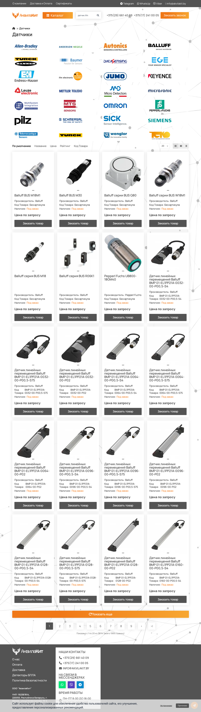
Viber (157, 3)
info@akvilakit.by (175, 3)
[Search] (88, 15)
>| (151, 626)
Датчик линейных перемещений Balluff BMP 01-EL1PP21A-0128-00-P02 (121, 563)
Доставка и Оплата (41, 3)
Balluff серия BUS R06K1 (77, 276)
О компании (19, 3)
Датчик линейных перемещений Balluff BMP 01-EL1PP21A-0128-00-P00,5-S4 (32, 563)
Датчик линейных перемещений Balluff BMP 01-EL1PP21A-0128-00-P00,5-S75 (77, 563)
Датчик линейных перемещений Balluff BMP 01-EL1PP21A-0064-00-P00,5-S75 (166, 375)
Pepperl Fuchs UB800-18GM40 (120, 277)
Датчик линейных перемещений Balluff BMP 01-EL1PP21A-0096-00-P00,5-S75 (121, 469)
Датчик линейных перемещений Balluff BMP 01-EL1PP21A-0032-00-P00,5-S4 (166, 281)
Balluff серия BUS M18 (30, 276)
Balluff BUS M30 (71, 195)
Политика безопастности (29, 680)
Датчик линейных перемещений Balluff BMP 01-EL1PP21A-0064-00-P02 (32, 469)
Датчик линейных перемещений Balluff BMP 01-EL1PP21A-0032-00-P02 (77, 375)
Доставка (18, 670)
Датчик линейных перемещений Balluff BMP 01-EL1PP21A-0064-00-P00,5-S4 (121, 375)
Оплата (17, 664)
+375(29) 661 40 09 (119, 15)
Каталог (54, 15)
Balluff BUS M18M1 (27, 195)
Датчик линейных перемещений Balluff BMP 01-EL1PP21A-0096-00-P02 (166, 469)
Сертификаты (64, 3)
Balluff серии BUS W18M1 (167, 195)
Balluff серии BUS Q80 (120, 195)
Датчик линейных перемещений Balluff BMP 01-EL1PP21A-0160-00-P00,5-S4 (166, 563)
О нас (16, 659)
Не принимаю (166, 705)
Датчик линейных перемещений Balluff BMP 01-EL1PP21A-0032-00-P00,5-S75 (32, 375)
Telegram (127, 3)
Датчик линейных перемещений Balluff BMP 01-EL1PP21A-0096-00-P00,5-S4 (77, 469)
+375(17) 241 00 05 (146, 15)
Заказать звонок (175, 15)
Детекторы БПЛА (24, 675)
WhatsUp (143, 3)
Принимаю (182, 705)
